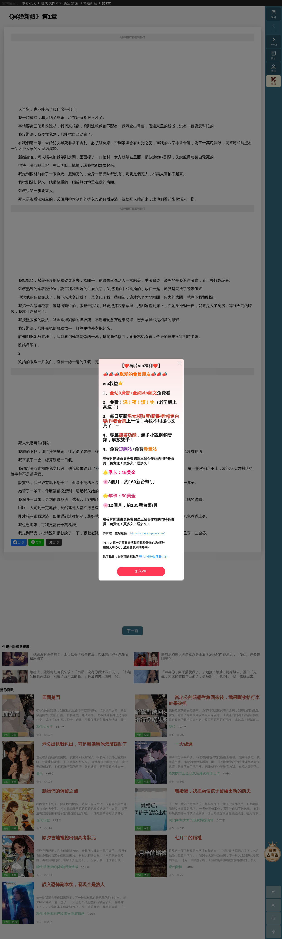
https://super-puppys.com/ (147, 533)
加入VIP (141, 571)
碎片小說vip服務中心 (153, 556)
